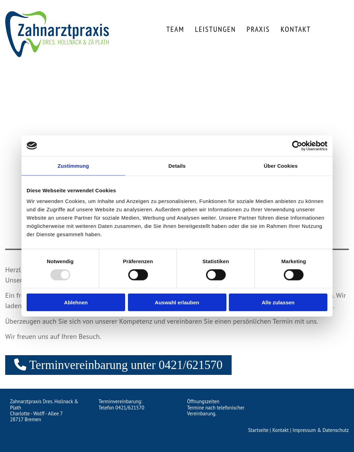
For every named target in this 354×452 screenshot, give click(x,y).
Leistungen (215, 29)
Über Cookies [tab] (281, 165)
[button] (118, 365)
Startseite (258, 430)
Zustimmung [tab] (73, 165)
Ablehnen (75, 302)
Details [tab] (177, 165)
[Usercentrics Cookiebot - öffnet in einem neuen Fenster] (297, 145)
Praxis (258, 29)
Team (175, 29)
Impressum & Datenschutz (320, 430)
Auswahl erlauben (177, 302)
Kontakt (296, 29)
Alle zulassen (278, 302)
